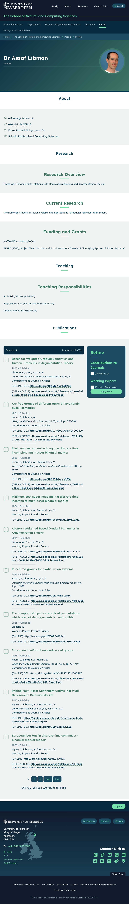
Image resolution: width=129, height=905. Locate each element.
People (67, 37)
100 (44, 788)
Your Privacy (48, 885)
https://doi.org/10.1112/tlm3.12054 (50, 595)
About (69, 6)
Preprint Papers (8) (106, 387)
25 (34, 788)
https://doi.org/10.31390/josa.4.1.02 (50, 726)
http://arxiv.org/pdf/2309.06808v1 (44, 636)
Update (118, 807)
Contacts (8, 853)
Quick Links (102, 6)
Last (58, 779)
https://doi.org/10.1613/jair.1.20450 (50, 386)
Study (56, 6)
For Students (85, 822)
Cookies (74, 885)
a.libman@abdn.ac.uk (21, 118)
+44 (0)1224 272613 (19, 124)
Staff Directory (11, 864)
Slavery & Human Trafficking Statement (98, 885)
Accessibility (62, 885)
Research (84, 6)
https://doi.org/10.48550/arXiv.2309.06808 (55, 641)
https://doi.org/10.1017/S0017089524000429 (56, 430)
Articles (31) (102, 373)
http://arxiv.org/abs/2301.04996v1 (44, 758)
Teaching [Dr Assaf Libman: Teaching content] (64, 265)
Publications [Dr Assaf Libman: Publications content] (64, 328)
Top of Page (117, 875)
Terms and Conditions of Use (26, 885)
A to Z (6, 857)
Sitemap (118, 822)
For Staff (102, 822)
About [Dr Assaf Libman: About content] (64, 98)
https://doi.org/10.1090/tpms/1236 (50, 479)
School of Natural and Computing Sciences (33, 136)
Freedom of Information (65, 891)
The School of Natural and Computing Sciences (43, 16)
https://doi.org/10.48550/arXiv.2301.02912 (54, 519)
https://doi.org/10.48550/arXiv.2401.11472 (55, 551)
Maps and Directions (13, 860)
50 (39, 788)
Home (7, 37)
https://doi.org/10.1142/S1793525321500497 (56, 673)
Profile (78, 37)
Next (49, 779)
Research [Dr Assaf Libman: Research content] (64, 153)
